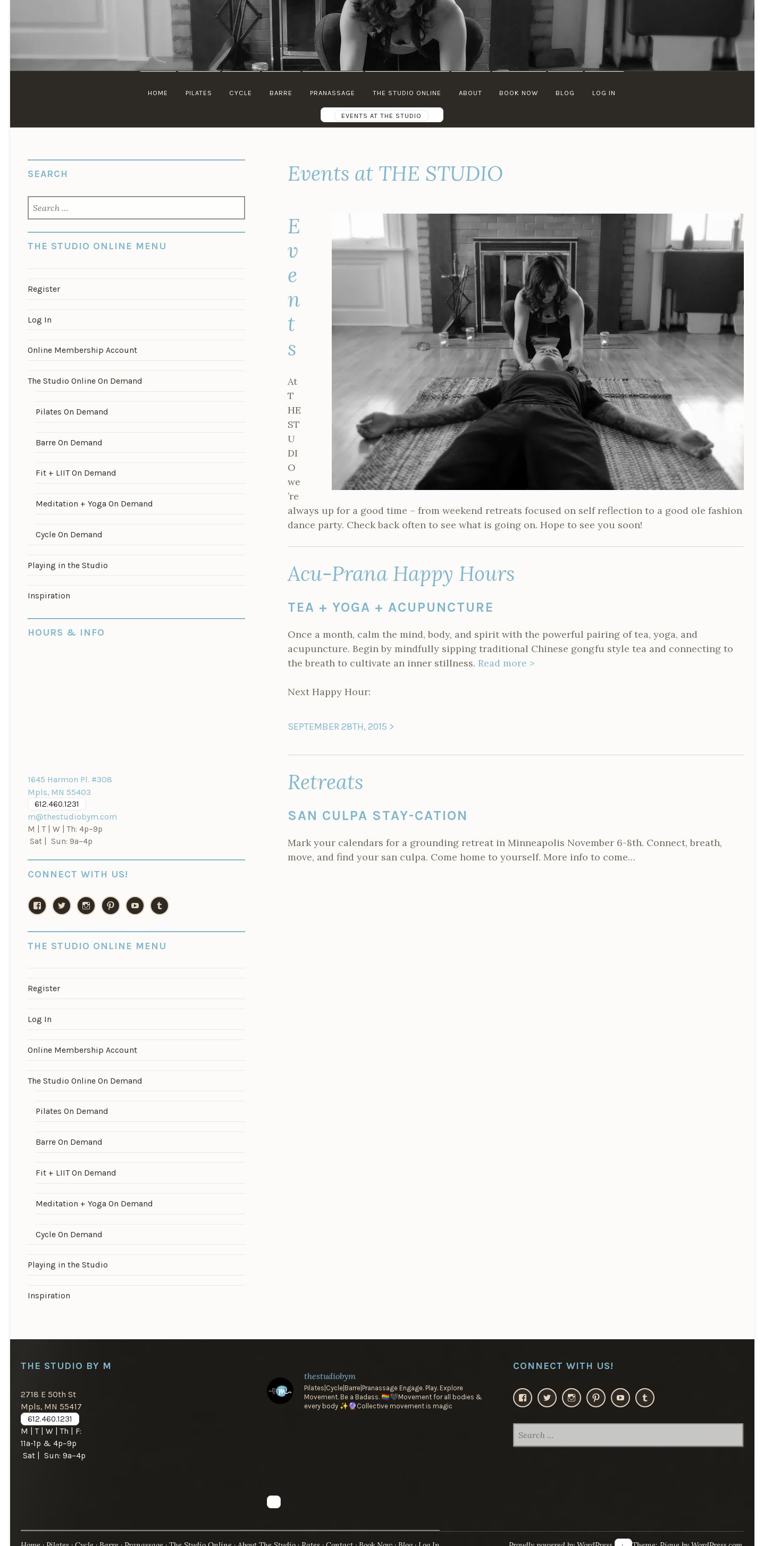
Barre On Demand (68, 439)
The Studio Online (407, 93)
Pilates (196, 93)
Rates (317, 1532)
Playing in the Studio (67, 560)
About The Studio (272, 1532)
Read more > (506, 663)
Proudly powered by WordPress (554, 1532)
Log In (607, 93)
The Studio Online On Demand (84, 379)
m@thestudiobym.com (71, 810)
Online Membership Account (82, 348)
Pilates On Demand (71, 409)
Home (155, 93)
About (471, 93)
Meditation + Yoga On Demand (93, 499)
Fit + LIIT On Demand (74, 470)
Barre (280, 93)
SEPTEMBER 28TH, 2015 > (341, 726)
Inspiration (49, 590)
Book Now (520, 93)
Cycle (239, 93)
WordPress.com (715, 1532)
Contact (346, 1532)
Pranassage (332, 93)
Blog (567, 93)
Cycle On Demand (68, 530)
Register (44, 288)
